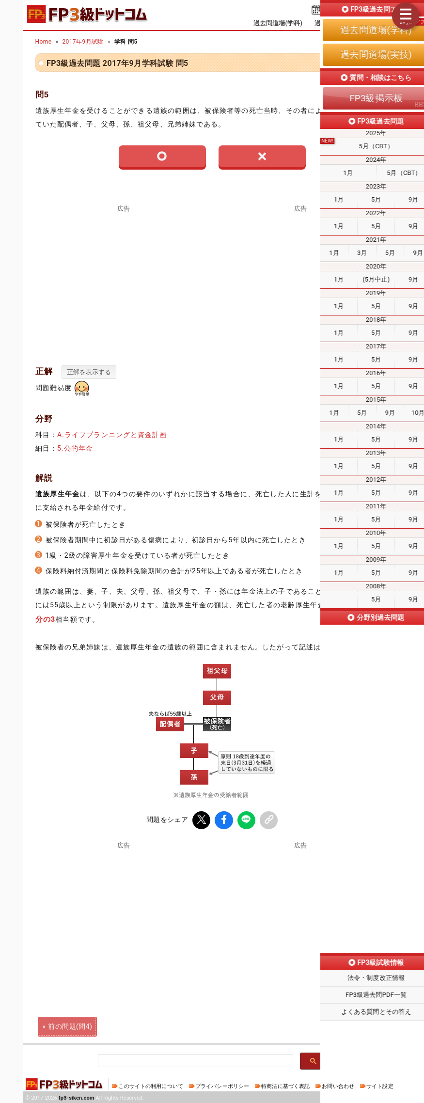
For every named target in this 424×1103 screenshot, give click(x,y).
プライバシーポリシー (222, 1085)
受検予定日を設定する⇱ (360, 11)
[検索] (194, 1059)
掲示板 (385, 23)
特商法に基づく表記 (285, 1085)
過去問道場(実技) (338, 23)
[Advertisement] (300, 279)
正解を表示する (89, 372)
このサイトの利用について (150, 1085)
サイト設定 (379, 1085)
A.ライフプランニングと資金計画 (112, 435)
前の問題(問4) (70, 1025)
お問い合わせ (338, 1085)
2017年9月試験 (82, 41)
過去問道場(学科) (277, 23)
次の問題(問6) (354, 1025)
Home (43, 41)
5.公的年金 (75, 448)
